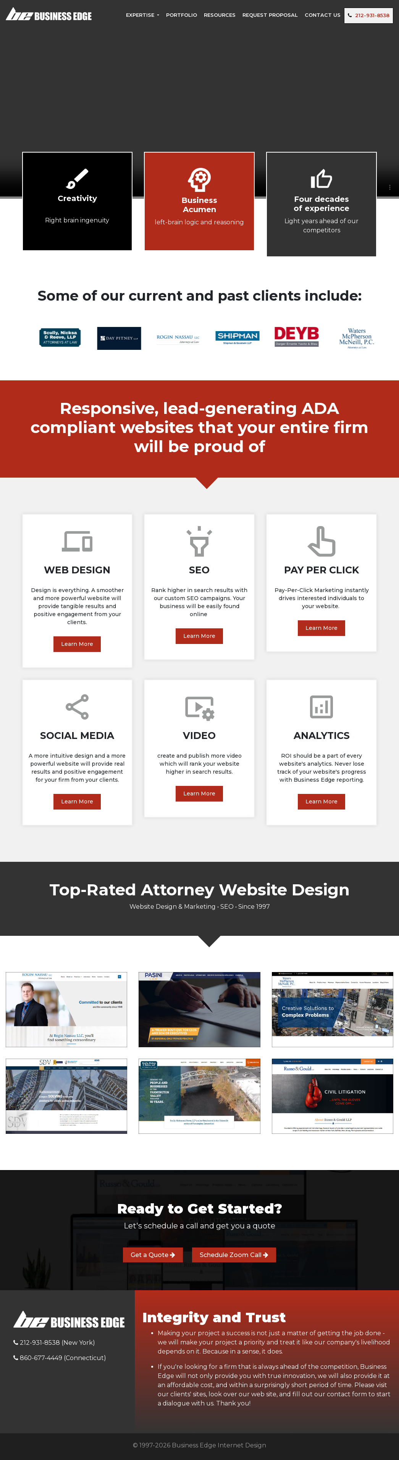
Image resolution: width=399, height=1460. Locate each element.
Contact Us (323, 15)
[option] (43, 335)
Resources (220, 15)
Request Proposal (270, 15)
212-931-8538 (368, 15)
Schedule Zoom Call (234, 1255)
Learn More (77, 644)
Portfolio (181, 15)
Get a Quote (153, 1255)
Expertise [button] (141, 15)
